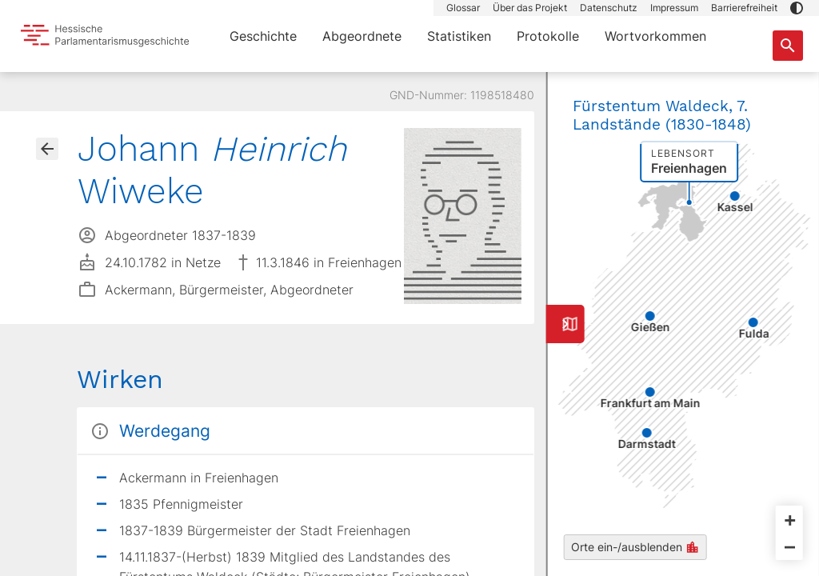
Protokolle (548, 36)
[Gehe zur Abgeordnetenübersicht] (47, 149)
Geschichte (263, 36)
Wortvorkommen (655, 36)
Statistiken (459, 36)
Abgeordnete (362, 36)
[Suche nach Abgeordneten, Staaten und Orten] (788, 45)
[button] (796, 8)
